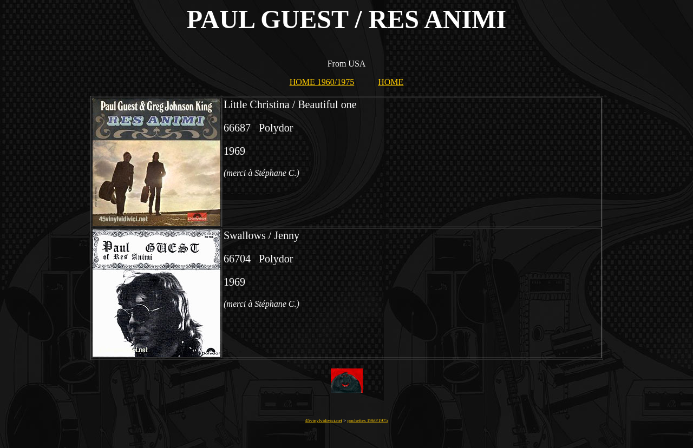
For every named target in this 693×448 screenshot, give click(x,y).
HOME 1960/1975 (322, 82)
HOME (390, 82)
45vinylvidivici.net (323, 420)
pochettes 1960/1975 (368, 420)
